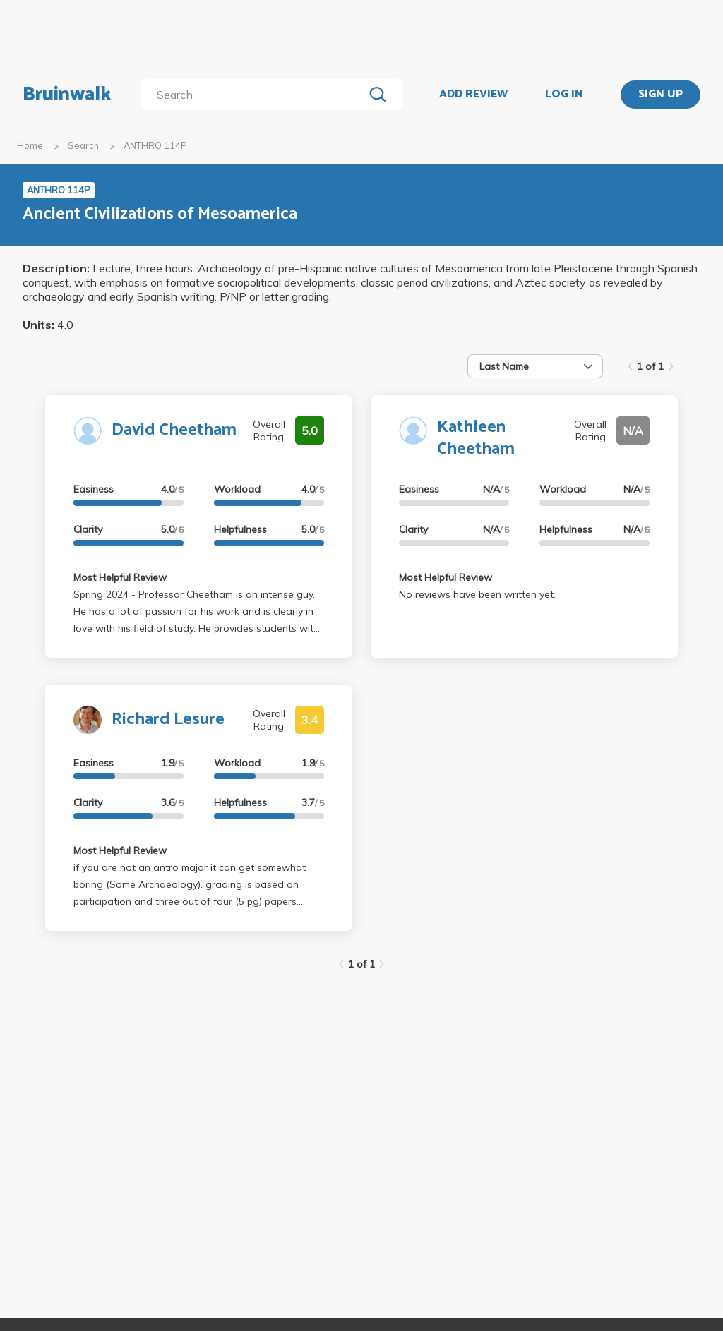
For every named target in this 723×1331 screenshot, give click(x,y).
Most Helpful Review (120, 577)
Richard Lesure (168, 719)
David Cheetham (174, 430)
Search (83, 145)
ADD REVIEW (473, 94)
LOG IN (564, 94)
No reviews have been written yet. (477, 594)
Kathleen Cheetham (476, 438)
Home (30, 145)
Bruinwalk (67, 94)
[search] (255, 94)
